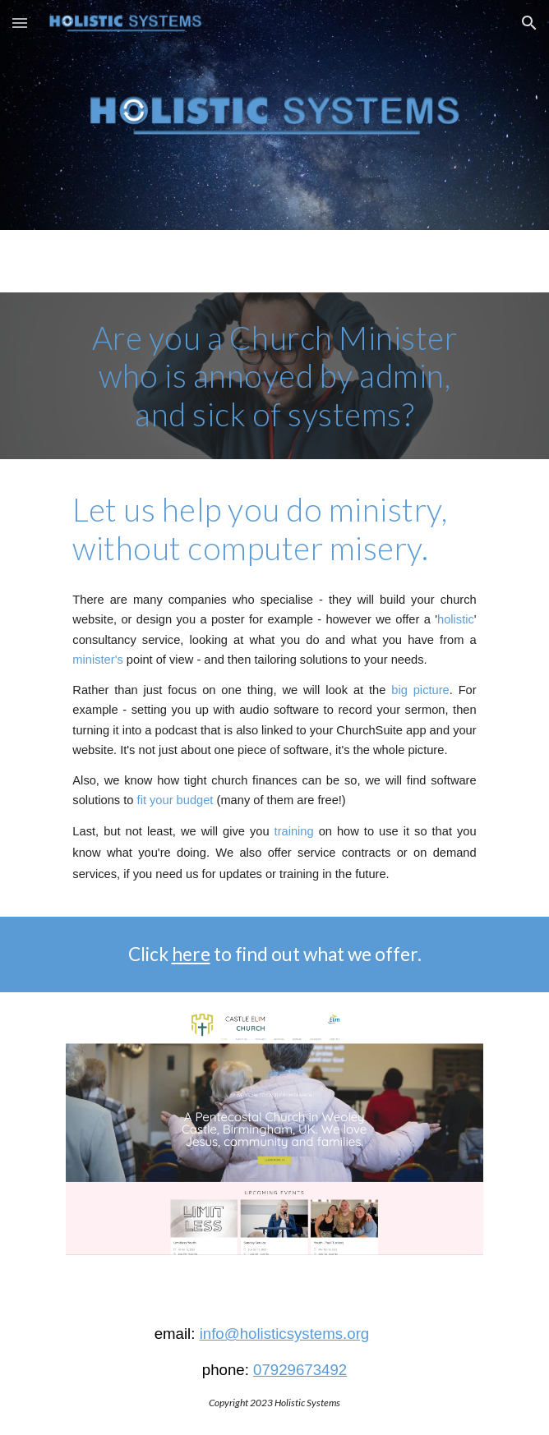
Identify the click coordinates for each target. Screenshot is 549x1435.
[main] (274, 375)
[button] (19, 22)
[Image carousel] (274, 1143)
